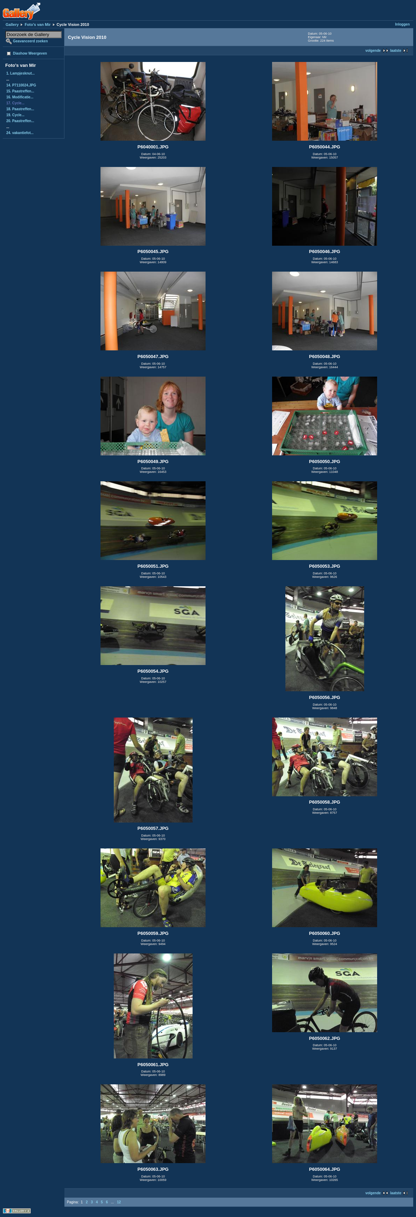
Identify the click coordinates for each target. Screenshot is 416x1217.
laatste (395, 51)
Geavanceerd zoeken (30, 41)
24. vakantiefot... (20, 133)
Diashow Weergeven (30, 53)
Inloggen (402, 24)
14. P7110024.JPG (21, 85)
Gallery (12, 24)
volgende (373, 51)
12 (119, 1202)
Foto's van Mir (37, 24)
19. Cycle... (15, 115)
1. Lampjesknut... (20, 73)
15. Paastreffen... (20, 91)
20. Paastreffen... (20, 121)
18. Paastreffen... (20, 109)
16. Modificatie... (19, 97)
